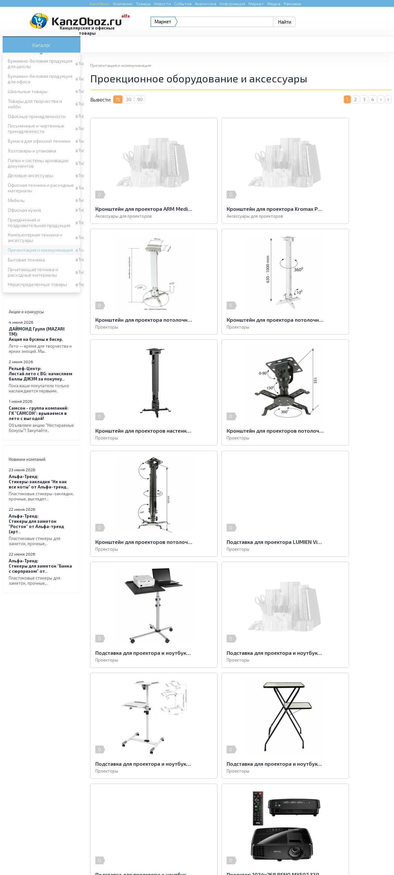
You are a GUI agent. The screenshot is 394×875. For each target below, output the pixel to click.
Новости (162, 3)
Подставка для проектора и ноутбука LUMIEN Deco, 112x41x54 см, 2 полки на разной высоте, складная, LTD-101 (342, 541)
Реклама (292, 3)
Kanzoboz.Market (374, 812)
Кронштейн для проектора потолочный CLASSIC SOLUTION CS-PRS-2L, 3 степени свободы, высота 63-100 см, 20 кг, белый (138, 320)
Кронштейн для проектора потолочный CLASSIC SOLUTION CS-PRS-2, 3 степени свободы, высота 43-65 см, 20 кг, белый (342, 209)
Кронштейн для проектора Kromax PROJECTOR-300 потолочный (240, 209)
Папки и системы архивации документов (38, 163)
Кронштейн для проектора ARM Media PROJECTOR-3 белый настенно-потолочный (138, 209)
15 (118, 99)
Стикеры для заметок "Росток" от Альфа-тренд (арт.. (41, 529)
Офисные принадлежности (37, 116)
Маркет (256, 3)
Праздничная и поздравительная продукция (39, 222)
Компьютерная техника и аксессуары (35, 237)
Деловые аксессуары (30, 175)
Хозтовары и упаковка (32, 150)
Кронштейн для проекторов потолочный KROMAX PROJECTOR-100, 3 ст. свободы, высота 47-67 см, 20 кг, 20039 (138, 430)
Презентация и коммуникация (40, 250)
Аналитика (205, 3)
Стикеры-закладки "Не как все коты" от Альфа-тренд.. (41, 487)
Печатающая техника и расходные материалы (33, 272)
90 (140, 99)
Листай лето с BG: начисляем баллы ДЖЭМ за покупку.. (41, 379)
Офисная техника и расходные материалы (41, 187)
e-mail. (262, 816)
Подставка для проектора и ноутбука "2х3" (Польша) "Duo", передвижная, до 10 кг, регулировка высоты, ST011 (342, 430)
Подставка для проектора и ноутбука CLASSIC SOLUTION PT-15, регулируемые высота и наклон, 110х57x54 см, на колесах (138, 541)
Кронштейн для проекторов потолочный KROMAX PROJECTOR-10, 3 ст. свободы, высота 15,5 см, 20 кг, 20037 (342, 320)
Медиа (274, 3)
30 (128, 99)
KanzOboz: (100, 3)
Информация (232, 3)
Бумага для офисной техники (39, 141)
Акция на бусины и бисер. (41, 340)
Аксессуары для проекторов (123, 216)
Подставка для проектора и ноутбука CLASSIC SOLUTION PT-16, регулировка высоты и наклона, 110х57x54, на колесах (240, 541)
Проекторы (310, 216)
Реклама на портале (172, 857)
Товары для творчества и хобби (35, 103)
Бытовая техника (26, 259)
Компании (123, 3)
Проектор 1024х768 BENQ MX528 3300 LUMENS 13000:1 (342, 652)
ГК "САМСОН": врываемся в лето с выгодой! (41, 419)
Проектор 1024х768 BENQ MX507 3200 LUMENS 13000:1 (240, 652)
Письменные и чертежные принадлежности (36, 128)
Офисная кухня (24, 210)
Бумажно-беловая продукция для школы (40, 63)
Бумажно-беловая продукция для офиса (40, 78)
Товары (143, 3)
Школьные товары (27, 91)
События (183, 3)
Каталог (41, 45)
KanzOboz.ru (85, 841)
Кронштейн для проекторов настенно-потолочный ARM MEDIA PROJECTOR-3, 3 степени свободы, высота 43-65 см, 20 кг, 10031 (240, 320)
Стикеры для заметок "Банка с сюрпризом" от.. (41, 572)
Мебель (16, 200)
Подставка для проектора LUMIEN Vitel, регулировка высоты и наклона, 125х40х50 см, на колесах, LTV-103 (240, 430)
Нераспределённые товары (37, 284)
